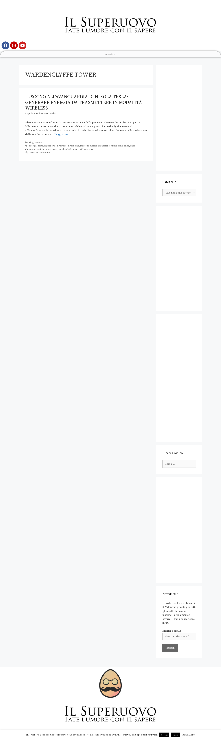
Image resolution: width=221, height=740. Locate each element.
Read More (188, 734)
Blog (31, 142)
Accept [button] (164, 735)
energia (33, 145)
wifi (81, 149)
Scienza (38, 142)
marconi (84, 145)
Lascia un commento (39, 152)
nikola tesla (117, 145)
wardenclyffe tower (68, 149)
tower (54, 149)
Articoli (110, 54)
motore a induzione (100, 145)
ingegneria (49, 145)
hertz (40, 145)
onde (126, 145)
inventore (61, 145)
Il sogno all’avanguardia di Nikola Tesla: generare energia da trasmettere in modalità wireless (83, 102)
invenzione (73, 145)
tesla (48, 149)
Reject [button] (175, 735)
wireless (88, 149)
